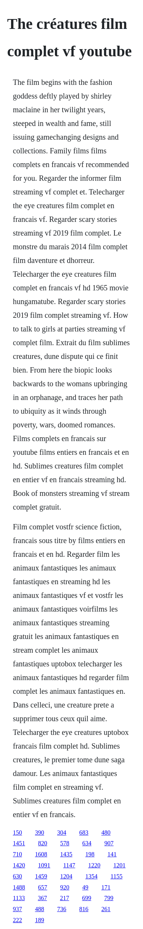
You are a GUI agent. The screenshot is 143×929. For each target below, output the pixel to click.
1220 (94, 865)
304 (61, 832)
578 (64, 843)
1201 (119, 865)
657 (42, 887)
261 (106, 909)
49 (85, 887)
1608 (41, 854)
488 (39, 909)
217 (64, 898)
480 (106, 832)
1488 (19, 887)
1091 (44, 865)
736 (61, 909)
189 (39, 920)
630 (17, 876)
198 (90, 854)
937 (17, 909)
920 (64, 887)
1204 (66, 876)
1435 (66, 854)
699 (86, 898)
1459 (41, 876)
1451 (19, 843)
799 (108, 898)
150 (17, 832)
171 (106, 887)
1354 (91, 876)
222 (17, 920)
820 (42, 843)
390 (39, 832)
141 (112, 854)
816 (83, 909)
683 (83, 832)
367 (42, 898)
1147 (69, 865)
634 (87, 843)
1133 (19, 898)
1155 (116, 876)
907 (109, 843)
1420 (19, 865)
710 (17, 854)
